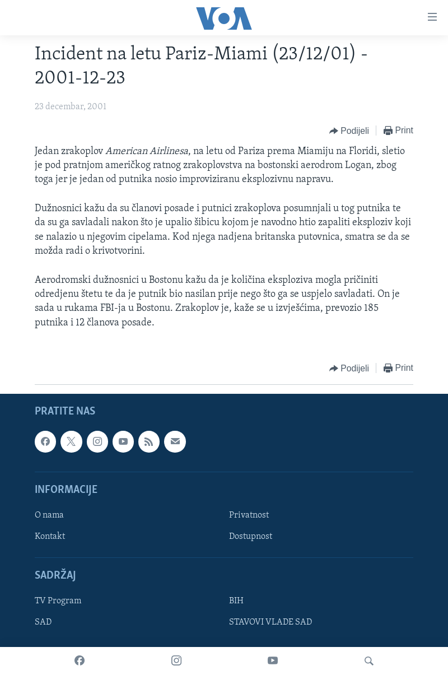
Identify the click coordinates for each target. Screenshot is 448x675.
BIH (236, 601)
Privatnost (249, 515)
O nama (49, 515)
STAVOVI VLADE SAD (270, 622)
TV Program (58, 601)
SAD (43, 622)
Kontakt (50, 536)
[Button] (349, 131)
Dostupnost (250, 536)
